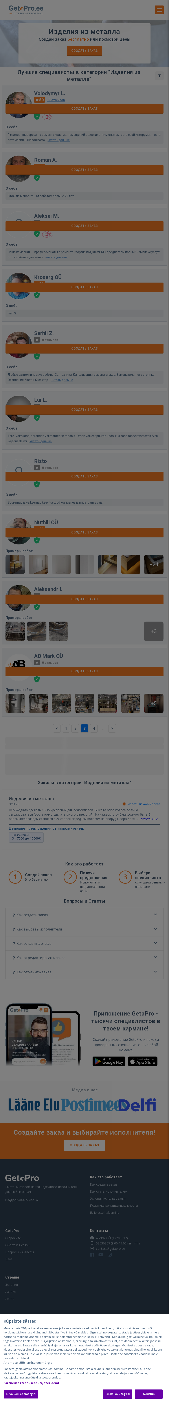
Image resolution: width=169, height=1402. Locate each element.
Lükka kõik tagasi (117, 1394)
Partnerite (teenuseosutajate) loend (31, 1383)
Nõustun (149, 1394)
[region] (84, 1358)
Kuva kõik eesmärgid (21, 1394)
